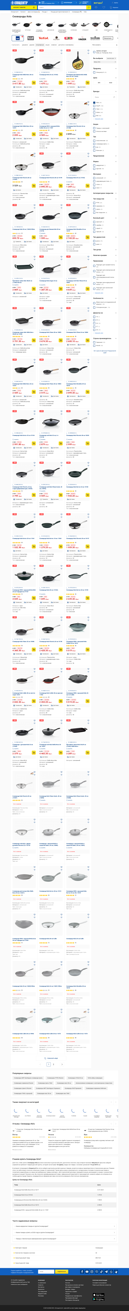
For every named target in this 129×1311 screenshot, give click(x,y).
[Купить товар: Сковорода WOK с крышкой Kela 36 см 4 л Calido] (88, 701)
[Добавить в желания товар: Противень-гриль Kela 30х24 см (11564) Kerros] (34, 257)
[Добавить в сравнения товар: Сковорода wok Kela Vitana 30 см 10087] (88, 259)
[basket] (113, 7)
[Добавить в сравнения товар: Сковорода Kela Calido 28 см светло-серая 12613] (34, 672)
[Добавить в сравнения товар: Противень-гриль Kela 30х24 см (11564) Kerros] (34, 259)
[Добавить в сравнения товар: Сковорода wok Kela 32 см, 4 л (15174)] (61, 414)
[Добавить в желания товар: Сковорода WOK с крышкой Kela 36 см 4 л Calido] (88, 669)
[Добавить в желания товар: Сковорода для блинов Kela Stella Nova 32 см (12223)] (88, 50)
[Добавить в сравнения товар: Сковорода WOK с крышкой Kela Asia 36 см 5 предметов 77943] (34, 917)
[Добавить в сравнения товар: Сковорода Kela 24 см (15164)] (61, 53)
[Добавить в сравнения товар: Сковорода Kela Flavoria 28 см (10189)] (34, 156)
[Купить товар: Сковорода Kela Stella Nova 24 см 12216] (34, 392)
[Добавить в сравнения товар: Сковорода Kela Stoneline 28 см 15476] (88, 965)
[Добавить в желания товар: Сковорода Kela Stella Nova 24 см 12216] (34, 360)
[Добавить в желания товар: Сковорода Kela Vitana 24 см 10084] (88, 308)
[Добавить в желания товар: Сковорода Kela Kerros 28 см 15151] (61, 867)
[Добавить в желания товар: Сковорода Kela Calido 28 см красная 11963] (61, 669)
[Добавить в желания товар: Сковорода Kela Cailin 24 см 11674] (88, 1009)
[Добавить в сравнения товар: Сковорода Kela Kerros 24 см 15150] (88, 466)
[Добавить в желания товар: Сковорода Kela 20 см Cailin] (88, 914)
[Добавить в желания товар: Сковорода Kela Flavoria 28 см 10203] (88, 411)
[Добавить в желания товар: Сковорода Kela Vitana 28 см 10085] (61, 308)
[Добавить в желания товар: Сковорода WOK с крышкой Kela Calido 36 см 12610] (88, 617)
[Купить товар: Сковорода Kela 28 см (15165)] (61, 598)
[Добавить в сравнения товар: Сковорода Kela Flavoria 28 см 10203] (88, 414)
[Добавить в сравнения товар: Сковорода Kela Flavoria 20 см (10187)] (34, 775)
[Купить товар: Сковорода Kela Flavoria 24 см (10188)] (88, 134)
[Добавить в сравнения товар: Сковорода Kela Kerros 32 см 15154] (34, 414)
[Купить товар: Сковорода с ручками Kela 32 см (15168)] (34, 753)
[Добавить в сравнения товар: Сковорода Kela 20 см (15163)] (88, 156)
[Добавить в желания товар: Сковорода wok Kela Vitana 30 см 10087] (88, 257)
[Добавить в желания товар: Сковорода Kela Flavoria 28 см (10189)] (34, 153)
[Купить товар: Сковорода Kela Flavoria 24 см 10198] (61, 649)
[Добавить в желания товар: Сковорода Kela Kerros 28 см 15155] (88, 566)
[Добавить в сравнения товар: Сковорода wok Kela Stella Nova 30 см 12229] (61, 723)
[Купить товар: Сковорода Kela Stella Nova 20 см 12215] (34, 134)
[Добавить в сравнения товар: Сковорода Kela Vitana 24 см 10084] (88, 311)
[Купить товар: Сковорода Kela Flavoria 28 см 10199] (61, 186)
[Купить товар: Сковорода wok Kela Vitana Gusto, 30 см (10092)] (61, 495)
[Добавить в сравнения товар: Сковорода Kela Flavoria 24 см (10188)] (88, 105)
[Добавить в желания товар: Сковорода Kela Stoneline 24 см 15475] (88, 205)
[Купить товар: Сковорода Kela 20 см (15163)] (88, 186)
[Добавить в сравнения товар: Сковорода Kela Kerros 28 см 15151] (61, 870)
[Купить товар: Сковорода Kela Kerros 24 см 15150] (88, 495)
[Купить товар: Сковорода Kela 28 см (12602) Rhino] (34, 237)
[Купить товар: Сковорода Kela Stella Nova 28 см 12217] (34, 83)
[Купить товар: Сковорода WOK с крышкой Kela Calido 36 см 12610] (88, 649)
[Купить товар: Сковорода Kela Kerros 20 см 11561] (34, 546)
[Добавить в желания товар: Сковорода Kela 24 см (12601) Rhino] (61, 962)
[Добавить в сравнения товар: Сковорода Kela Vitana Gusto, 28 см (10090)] (61, 775)
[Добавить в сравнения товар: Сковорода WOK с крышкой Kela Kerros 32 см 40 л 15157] (88, 870)
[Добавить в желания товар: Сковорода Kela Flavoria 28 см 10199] (61, 153)
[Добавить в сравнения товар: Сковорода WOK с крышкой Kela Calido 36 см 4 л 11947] (61, 105)
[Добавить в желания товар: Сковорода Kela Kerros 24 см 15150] (88, 463)
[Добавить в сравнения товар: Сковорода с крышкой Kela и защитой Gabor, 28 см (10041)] (88, 822)
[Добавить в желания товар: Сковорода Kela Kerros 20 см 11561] (34, 514)
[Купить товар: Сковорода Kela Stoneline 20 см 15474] (88, 392)
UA (35, 3)
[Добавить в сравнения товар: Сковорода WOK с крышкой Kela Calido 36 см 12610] (88, 620)
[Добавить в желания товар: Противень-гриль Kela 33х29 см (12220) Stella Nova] (88, 720)
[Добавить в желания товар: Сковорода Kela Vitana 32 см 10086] (34, 617)
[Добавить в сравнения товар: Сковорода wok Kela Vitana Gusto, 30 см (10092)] (61, 466)
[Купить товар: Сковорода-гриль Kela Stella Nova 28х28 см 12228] (34, 340)
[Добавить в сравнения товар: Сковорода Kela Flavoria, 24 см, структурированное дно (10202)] (34, 466)
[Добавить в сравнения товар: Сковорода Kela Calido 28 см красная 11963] (61, 672)
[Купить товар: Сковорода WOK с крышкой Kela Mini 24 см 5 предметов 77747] (34, 598)
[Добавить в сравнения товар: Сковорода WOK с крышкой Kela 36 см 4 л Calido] (88, 672)
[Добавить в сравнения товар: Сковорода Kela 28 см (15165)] (61, 569)
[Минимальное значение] (99, 83)
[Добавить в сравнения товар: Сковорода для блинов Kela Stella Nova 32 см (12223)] (88, 53)
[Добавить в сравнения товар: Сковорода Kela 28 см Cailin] (61, 917)
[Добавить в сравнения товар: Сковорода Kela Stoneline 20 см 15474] (88, 362)
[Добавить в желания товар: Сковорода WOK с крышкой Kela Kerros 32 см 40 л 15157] (88, 867)
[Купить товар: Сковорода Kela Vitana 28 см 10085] (61, 340)
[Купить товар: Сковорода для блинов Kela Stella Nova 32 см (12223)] (88, 83)
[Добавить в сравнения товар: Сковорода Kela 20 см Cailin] (88, 917)
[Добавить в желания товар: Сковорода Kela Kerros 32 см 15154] (34, 411)
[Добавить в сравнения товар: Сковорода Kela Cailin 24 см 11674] (88, 1012)
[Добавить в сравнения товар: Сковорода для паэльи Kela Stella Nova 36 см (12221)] (34, 870)
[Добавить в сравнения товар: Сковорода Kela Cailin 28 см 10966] (34, 1012)
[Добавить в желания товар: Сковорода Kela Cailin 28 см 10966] (34, 1009)
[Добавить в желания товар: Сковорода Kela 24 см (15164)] (61, 50)
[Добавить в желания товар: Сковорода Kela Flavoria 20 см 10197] (88, 514)
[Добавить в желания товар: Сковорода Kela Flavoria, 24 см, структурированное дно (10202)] (34, 463)
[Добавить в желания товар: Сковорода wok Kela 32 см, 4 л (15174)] (61, 411)
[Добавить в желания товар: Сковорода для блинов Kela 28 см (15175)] (61, 205)
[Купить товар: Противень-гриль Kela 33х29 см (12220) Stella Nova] (88, 753)
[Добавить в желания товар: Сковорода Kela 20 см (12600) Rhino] (34, 962)
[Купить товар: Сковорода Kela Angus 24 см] (61, 289)
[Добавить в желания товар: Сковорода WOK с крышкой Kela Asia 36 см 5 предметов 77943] (34, 914)
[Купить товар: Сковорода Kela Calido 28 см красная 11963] (61, 701)
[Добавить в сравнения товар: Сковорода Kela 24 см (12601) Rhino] (61, 965)
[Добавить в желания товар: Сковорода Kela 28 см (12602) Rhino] (34, 205)
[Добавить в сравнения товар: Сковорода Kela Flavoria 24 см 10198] (61, 620)
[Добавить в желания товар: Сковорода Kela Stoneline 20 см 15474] (88, 360)
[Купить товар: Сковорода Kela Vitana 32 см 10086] (34, 649)
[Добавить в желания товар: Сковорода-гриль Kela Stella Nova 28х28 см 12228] (34, 308)
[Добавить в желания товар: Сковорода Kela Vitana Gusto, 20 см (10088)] (88, 772)
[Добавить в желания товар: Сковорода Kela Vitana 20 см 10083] (61, 360)
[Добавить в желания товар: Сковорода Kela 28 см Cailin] (61, 914)
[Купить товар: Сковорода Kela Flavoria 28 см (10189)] (34, 186)
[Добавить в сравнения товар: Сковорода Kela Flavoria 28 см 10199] (61, 156)
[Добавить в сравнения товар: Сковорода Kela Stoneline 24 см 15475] (88, 208)
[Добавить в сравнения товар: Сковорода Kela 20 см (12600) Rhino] (34, 965)
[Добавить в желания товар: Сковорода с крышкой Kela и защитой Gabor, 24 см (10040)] (61, 819)
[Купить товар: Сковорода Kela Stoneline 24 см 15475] (88, 237)
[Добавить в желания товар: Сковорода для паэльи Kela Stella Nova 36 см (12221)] (34, 867)
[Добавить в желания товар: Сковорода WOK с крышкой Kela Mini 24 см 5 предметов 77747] (34, 566)
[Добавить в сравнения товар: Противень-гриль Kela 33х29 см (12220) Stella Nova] (88, 723)
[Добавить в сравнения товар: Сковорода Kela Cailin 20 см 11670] (61, 1012)
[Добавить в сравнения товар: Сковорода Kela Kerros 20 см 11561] (34, 517)
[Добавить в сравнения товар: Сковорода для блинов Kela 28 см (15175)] (61, 208)
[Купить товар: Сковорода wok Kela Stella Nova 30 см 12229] (61, 753)
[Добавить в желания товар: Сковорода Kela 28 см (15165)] (61, 566)
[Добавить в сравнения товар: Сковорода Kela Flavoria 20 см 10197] (88, 517)
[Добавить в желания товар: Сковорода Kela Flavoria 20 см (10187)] (34, 772)
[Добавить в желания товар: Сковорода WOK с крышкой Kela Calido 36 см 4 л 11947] (61, 102)
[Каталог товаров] (24, 7)
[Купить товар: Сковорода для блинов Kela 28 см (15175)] (61, 237)
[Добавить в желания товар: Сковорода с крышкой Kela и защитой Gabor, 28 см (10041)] (88, 819)
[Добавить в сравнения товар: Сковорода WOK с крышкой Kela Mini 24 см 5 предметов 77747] (34, 569)
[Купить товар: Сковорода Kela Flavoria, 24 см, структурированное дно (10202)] (34, 495)
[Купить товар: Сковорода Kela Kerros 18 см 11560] (61, 546)
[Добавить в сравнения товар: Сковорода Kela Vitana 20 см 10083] (61, 362)
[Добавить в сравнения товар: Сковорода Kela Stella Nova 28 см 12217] (34, 53)
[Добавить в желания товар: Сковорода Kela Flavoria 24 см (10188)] (88, 102)
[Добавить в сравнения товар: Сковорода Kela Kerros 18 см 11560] (61, 517)
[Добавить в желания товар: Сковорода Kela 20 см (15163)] (88, 153)
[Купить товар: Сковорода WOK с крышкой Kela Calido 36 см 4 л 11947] (61, 134)
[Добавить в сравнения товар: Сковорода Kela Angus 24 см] (61, 259)
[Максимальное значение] (110, 83)
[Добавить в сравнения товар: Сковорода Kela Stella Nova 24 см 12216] (34, 362)
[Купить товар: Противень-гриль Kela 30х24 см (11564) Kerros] (34, 289)
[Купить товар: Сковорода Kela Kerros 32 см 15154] (34, 443)
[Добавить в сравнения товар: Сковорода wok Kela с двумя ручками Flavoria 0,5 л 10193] (34, 822)
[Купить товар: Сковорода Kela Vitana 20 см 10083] (61, 392)
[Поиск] (88, 7)
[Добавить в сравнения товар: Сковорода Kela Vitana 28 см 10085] (61, 311)
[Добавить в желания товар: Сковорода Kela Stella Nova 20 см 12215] (34, 102)
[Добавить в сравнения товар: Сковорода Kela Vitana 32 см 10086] (34, 620)
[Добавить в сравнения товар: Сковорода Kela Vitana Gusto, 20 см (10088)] (88, 775)
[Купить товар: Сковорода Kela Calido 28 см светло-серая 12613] (34, 701)
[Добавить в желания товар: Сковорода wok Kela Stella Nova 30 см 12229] (61, 720)
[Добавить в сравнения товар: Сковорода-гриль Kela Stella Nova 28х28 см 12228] (34, 311)
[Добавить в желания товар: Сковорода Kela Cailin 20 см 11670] (61, 1009)
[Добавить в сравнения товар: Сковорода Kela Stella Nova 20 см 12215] (34, 105)
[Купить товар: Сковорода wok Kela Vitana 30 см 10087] (88, 289)
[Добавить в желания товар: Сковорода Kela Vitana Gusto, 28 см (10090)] (61, 772)
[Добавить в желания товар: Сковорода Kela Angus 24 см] (61, 257)
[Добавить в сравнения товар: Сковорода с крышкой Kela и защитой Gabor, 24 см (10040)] (61, 822)
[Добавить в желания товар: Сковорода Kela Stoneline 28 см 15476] (88, 962)
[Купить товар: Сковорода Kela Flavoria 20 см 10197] (88, 546)
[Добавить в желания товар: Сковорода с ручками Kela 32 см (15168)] (34, 720)
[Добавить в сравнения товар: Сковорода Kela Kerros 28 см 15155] (88, 569)
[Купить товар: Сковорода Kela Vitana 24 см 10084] (88, 340)
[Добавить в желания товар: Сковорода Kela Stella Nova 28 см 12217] (34, 50)
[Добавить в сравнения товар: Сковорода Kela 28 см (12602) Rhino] (34, 208)
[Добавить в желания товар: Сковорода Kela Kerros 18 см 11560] (61, 514)
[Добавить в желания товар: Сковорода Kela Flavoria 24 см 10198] (61, 617)
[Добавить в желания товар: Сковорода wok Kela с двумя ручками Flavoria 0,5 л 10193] (34, 819)
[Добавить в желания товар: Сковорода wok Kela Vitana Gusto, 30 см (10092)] (61, 463)
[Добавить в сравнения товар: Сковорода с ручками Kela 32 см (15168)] (34, 723)
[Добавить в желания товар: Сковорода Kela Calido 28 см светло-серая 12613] (34, 669)
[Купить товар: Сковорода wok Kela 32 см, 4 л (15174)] (61, 443)
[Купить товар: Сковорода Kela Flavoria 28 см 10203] (88, 443)
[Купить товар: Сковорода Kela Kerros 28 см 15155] (88, 598)
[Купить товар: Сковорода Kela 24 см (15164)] (61, 83)
